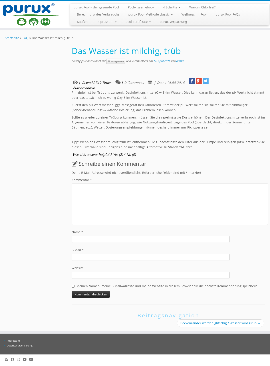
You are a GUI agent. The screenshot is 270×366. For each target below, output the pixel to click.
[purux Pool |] (31, 14)
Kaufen (82, 22)
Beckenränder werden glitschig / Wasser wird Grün (220, 323)
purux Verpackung (173, 22)
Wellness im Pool (194, 14)
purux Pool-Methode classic (150, 14)
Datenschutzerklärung (19, 345)
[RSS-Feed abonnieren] (8, 359)
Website (78, 268)
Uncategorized (116, 61)
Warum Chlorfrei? (202, 7)
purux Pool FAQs (228, 14)
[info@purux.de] (32, 359)
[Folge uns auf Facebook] (14, 359)
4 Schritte (171, 7)
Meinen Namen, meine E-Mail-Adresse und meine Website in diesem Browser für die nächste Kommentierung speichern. (167, 286)
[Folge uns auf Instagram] (20, 359)
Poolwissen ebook (141, 7)
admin (180, 61)
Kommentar (82, 180)
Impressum (107, 22)
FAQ (25, 38)
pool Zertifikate (138, 22)
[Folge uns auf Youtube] (26, 359)
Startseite (12, 38)
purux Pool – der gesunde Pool (96, 7)
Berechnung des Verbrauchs (98, 14)
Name (77, 232)
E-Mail (78, 250)
